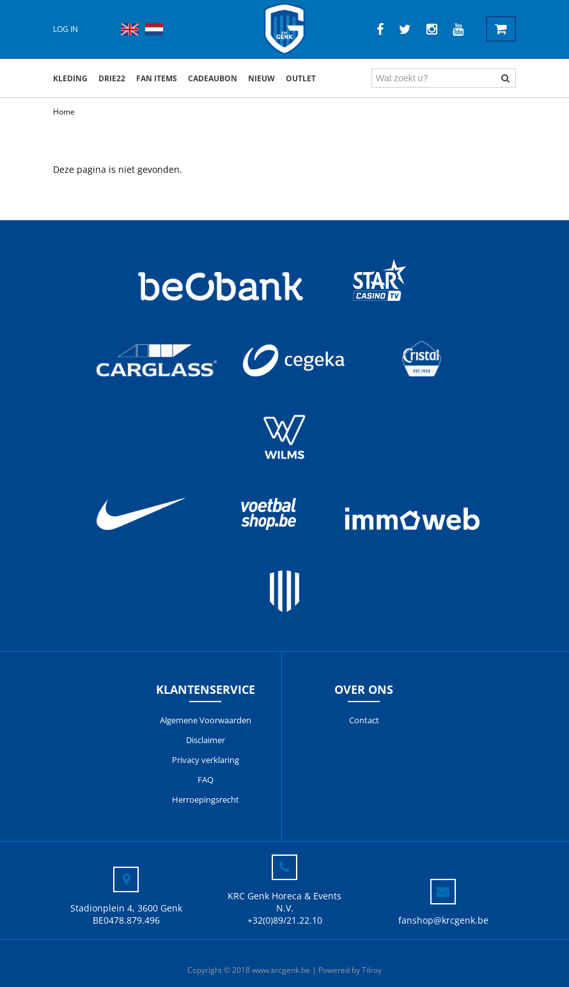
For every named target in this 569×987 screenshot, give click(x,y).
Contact (364, 720)
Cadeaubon (212, 78)
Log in (65, 29)
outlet (301, 78)
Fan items (156, 78)
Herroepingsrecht (205, 799)
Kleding (70, 78)
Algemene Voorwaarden (205, 720)
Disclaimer (205, 740)
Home (64, 111)
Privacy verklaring (205, 760)
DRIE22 (111, 78)
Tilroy (372, 970)
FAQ (206, 779)
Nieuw (261, 78)
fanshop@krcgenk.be (443, 920)
